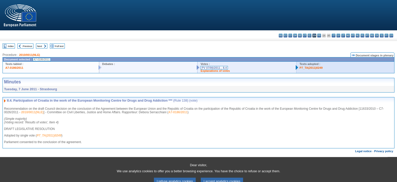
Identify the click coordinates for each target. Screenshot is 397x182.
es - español (285, 35)
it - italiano (333, 35)
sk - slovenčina (377, 35)
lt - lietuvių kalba (343, 35)
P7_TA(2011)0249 (311, 67)
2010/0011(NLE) (29, 54)
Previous (27, 46)
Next (39, 46)
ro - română (372, 35)
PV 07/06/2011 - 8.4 (214, 67)
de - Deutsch (300, 35)
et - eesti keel (305, 35)
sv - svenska (391, 35)
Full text (59, 46)
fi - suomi (386, 35)
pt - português (367, 35)
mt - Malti (353, 35)
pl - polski (362, 35)
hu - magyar (348, 35)
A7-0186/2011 (14, 67)
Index (11, 46)
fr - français (319, 35)
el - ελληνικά (309, 35)
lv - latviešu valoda (338, 35)
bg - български (281, 35)
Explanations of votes (215, 70)
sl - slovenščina (382, 35)
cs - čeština (290, 35)
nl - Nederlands (358, 35)
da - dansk (295, 35)
